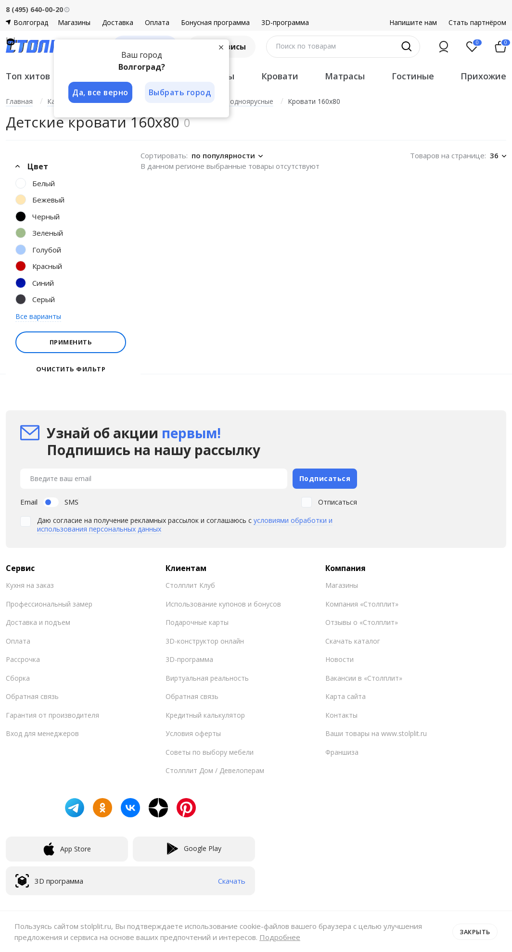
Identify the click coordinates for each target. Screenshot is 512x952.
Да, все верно (100, 92)
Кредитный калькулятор (205, 714)
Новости (339, 658)
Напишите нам (413, 22)
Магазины (74, 22)
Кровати (279, 76)
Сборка (18, 677)
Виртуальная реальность (207, 677)
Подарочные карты (197, 621)
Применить (71, 342)
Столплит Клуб (190, 584)
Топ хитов (28, 76)
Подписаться (325, 477)
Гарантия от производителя (52, 714)
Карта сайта (345, 695)
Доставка (117, 22)
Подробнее (279, 937)
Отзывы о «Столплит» (361, 621)
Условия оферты (193, 732)
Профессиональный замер (49, 603)
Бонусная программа (215, 22)
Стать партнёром (477, 22)
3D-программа (285, 22)
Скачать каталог (352, 640)
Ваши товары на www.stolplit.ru (376, 732)
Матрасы (345, 76)
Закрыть (474, 931)
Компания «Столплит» (361, 603)
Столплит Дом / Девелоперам (215, 769)
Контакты (341, 714)
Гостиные (413, 76)
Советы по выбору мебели (210, 751)
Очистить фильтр (71, 369)
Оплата (157, 22)
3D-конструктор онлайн (205, 640)
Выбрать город (181, 92)
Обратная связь (32, 695)
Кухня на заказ (30, 584)
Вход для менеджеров (42, 732)
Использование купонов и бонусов (223, 603)
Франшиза (341, 751)
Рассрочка (23, 658)
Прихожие (483, 76)
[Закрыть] (222, 47)
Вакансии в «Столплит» (363, 677)
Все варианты (38, 316)
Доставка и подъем (38, 621)
